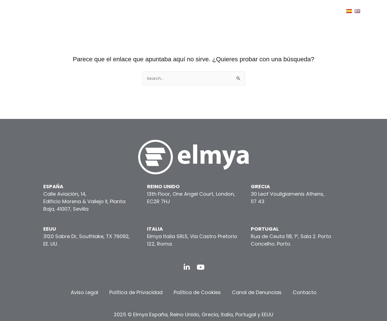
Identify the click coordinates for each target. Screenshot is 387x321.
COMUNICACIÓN (280, 11)
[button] (134, 11)
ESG (246, 11)
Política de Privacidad (136, 292)
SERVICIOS (217, 11)
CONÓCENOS (177, 11)
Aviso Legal (84, 292)
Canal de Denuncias (257, 292)
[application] (191, 11)
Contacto (305, 292)
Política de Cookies (197, 292)
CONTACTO (321, 11)
